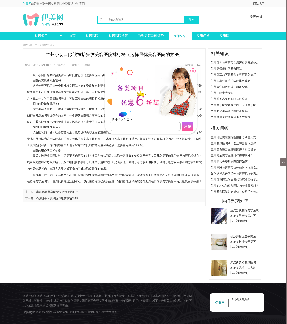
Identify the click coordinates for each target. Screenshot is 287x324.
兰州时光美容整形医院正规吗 (229, 111)
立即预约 (239, 221)
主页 (37, 45)
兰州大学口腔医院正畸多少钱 (229, 86)
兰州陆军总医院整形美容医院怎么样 (233, 74)
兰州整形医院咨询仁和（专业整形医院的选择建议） (236, 105)
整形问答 (203, 35)
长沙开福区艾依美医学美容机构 (250, 236)
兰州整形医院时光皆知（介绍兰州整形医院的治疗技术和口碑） (236, 191)
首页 (72, 35)
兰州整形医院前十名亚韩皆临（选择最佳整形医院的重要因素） (236, 143)
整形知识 (180, 36)
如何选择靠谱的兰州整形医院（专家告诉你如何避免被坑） (236, 173)
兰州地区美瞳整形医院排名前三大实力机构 (236, 137)
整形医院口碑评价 (151, 35)
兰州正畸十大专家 (222, 92)
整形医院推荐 (118, 35)
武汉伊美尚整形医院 (243, 262)
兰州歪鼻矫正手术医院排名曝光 (230, 80)
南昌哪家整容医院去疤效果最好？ (57, 192)
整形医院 (92, 35)
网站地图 (258, 3)
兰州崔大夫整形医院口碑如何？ (230, 161)
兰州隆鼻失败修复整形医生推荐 (230, 117)
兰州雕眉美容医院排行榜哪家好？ (232, 155)
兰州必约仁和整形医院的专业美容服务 (235, 185)
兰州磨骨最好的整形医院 (226, 68)
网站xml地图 (109, 312)
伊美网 (27, 3)
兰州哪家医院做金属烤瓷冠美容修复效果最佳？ (236, 179)
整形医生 (226, 35)
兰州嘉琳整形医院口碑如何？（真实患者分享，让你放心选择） (236, 167)
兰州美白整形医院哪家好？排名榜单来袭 (236, 149)
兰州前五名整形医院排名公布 (229, 98)
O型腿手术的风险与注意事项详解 (57, 198)
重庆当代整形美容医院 (244, 210)
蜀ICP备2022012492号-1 (85, 312)
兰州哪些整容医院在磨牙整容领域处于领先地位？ (236, 62)
